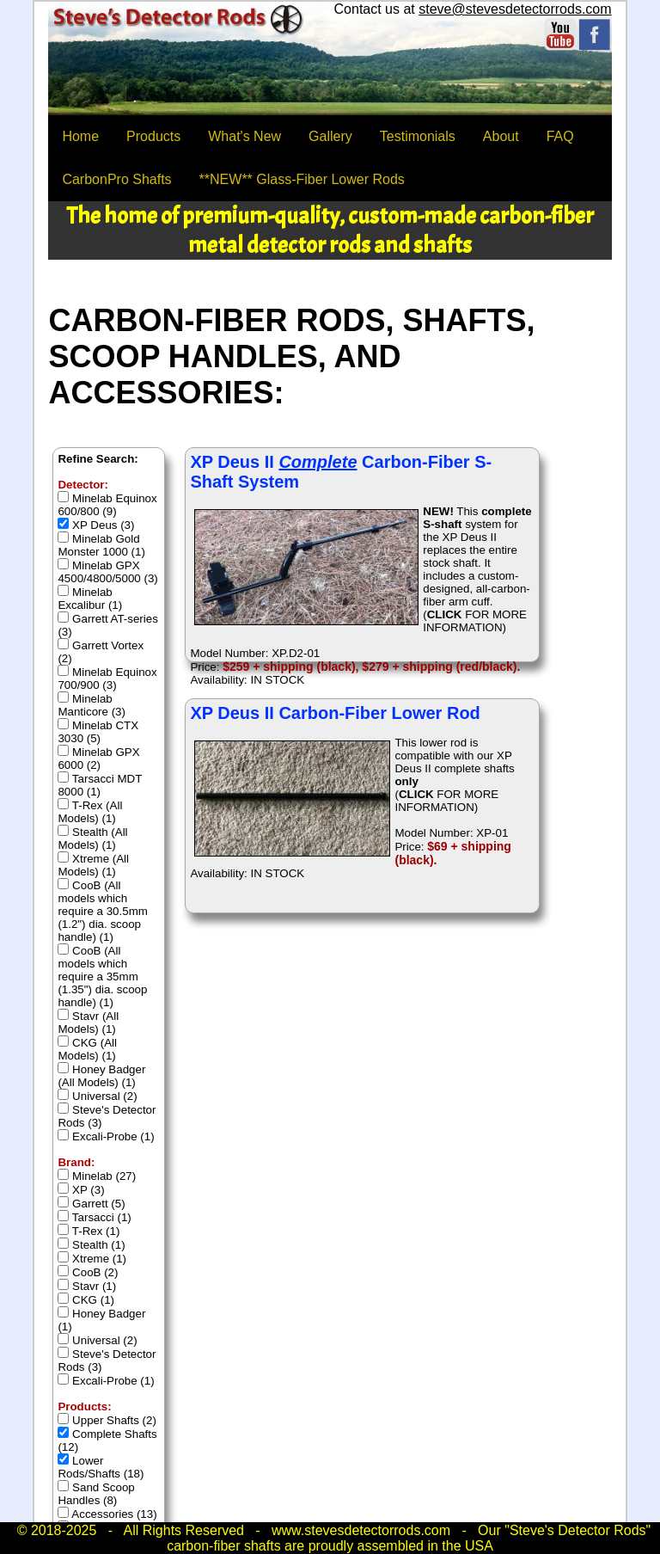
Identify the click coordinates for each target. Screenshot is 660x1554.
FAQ (560, 136)
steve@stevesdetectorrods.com (515, 9)
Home (80, 136)
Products (153, 136)
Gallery (330, 136)
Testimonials (417, 136)
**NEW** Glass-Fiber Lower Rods (302, 179)
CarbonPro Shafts (116, 179)
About (501, 136)
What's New (244, 136)
